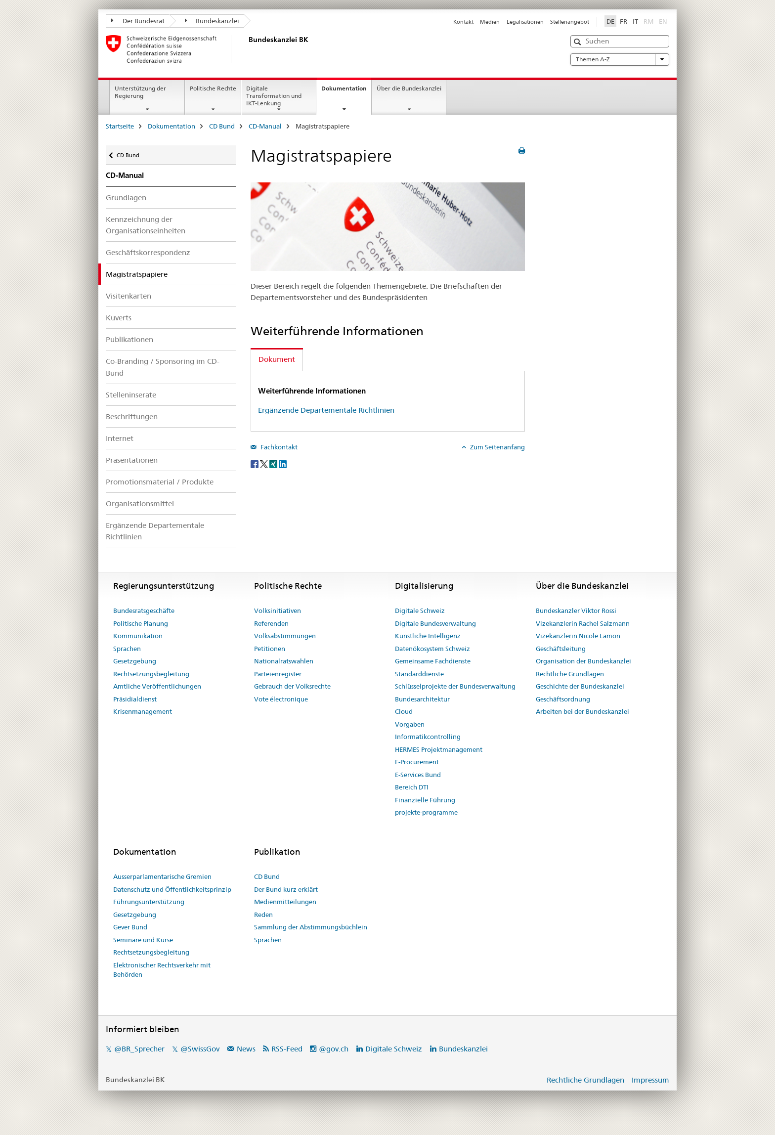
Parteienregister (277, 674)
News (246, 1048)
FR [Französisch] (623, 21)
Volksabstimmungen (285, 636)
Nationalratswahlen (283, 661)
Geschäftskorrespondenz (148, 252)
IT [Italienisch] (635, 21)
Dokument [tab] (276, 359)
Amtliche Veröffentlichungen (157, 686)
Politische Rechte (213, 88)
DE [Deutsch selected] (610, 21)
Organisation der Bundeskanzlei (583, 661)
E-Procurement (417, 762)
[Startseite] (247, 49)
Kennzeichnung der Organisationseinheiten (145, 225)
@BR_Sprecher (139, 1048)
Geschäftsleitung (561, 649)
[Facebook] (255, 463)
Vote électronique (281, 699)
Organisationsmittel (140, 503)
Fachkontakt (278, 447)
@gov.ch (333, 1048)
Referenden (271, 623)
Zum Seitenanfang (497, 447)
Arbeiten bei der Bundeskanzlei (582, 711)
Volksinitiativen (277, 610)
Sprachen (127, 649)
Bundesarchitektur (422, 699)
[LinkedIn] (283, 463)
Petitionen (269, 649)
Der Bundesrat (138, 21)
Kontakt (463, 21)
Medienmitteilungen (285, 902)
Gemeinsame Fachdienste (433, 661)
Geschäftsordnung (563, 699)
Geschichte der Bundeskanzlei (580, 686)
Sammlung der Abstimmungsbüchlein (310, 927)
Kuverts (118, 317)
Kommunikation (138, 636)
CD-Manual (265, 126)
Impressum (650, 1080)
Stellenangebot (569, 21)
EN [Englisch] (664, 20)
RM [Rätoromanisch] (649, 20)
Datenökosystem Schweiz (432, 649)
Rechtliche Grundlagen (570, 674)
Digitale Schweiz (420, 610)
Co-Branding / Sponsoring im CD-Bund (162, 366)
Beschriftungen (132, 416)
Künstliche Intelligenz (428, 636)
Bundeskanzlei (212, 21)
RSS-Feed (286, 1048)
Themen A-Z (620, 59)
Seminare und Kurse (143, 940)
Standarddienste (419, 674)
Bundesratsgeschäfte (143, 610)
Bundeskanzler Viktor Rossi (576, 610)
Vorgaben (410, 724)
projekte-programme (426, 812)
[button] (578, 42)
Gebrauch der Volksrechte (292, 686)
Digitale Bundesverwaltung (435, 623)
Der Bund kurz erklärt (286, 889)
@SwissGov (199, 1048)
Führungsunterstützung (148, 902)
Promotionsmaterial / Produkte (160, 481)
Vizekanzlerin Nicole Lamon (578, 636)
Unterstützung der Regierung (140, 92)
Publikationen (129, 339)
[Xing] (274, 463)
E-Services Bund (418, 775)
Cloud (404, 711)
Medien (490, 21)
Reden (263, 914)
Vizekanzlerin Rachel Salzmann (583, 623)
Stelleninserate (131, 394)
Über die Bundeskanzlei (409, 88)
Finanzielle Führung (425, 800)
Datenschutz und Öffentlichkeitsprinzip (172, 889)
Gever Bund (130, 927)
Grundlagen (126, 197)
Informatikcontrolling (428, 737)
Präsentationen (132, 460)
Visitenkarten (128, 296)
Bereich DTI (412, 787)
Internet (119, 438)
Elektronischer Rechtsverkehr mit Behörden (162, 970)
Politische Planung (140, 623)
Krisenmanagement (142, 711)
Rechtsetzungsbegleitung (151, 674)
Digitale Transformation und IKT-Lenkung (273, 96)
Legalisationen (525, 21)
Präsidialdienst (135, 699)
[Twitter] (264, 463)
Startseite (120, 126)
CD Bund (222, 126)
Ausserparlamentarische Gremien (162, 876)
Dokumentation (346, 91)
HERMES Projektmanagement (438, 749)
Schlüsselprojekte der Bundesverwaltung (455, 686)
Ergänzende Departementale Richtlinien (155, 531)
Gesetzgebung (134, 661)
